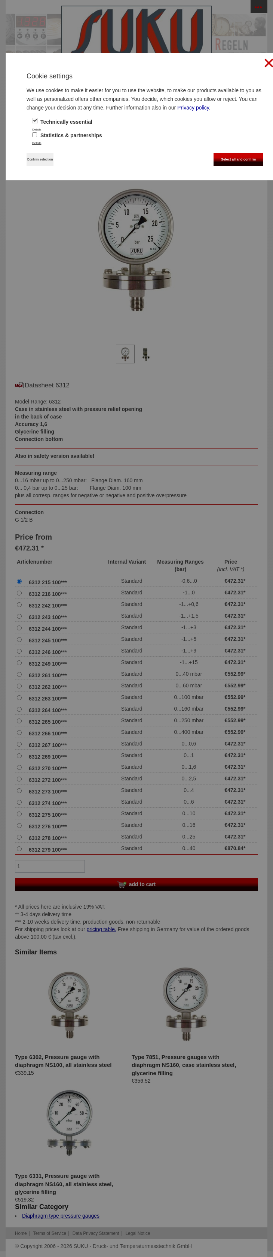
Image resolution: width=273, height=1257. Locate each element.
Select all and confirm (238, 159)
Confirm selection (40, 159)
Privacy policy (193, 108)
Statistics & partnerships (67, 135)
